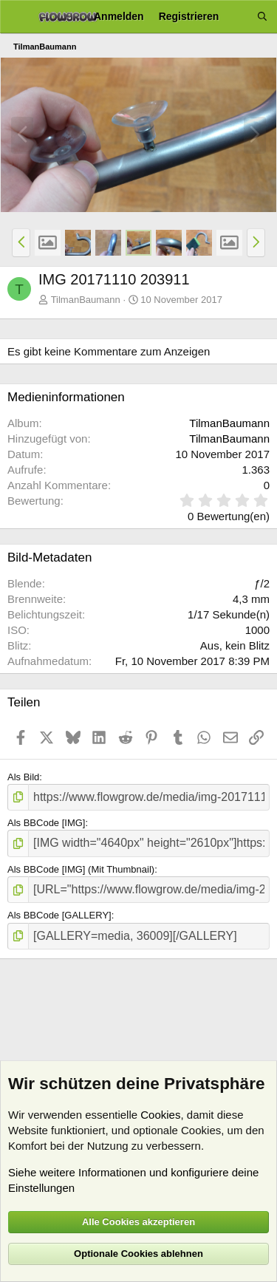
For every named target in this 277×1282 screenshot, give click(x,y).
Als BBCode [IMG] (46, 822)
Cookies (160, 1114)
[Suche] (262, 16)
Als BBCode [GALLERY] (59, 915)
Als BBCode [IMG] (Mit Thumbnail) (80, 869)
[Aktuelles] (238, 16)
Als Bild (23, 777)
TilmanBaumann (85, 299)
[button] (21, 242)
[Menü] (16, 17)
